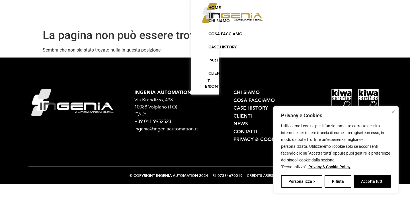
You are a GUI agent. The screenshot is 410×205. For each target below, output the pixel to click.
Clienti (276, 18)
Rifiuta (338, 181)
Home (126, 18)
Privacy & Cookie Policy (329, 167)
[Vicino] (393, 111)
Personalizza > (301, 181)
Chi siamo (149, 18)
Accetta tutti (372, 181)
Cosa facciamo (184, 18)
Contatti (300, 18)
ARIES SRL (271, 175)
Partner (252, 18)
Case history (222, 18)
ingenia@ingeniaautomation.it (166, 129)
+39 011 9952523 (152, 121)
